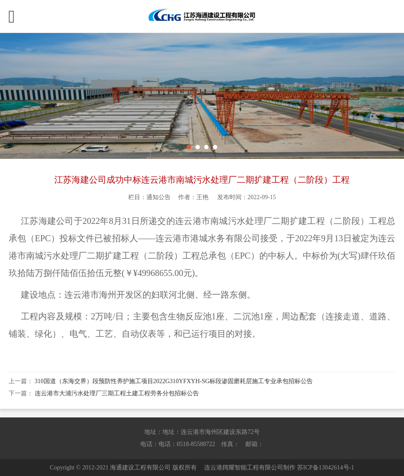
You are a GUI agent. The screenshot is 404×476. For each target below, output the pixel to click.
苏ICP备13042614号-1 (325, 467)
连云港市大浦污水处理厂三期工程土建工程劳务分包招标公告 (117, 393)
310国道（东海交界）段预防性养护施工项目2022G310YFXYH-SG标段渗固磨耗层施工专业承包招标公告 (174, 381)
